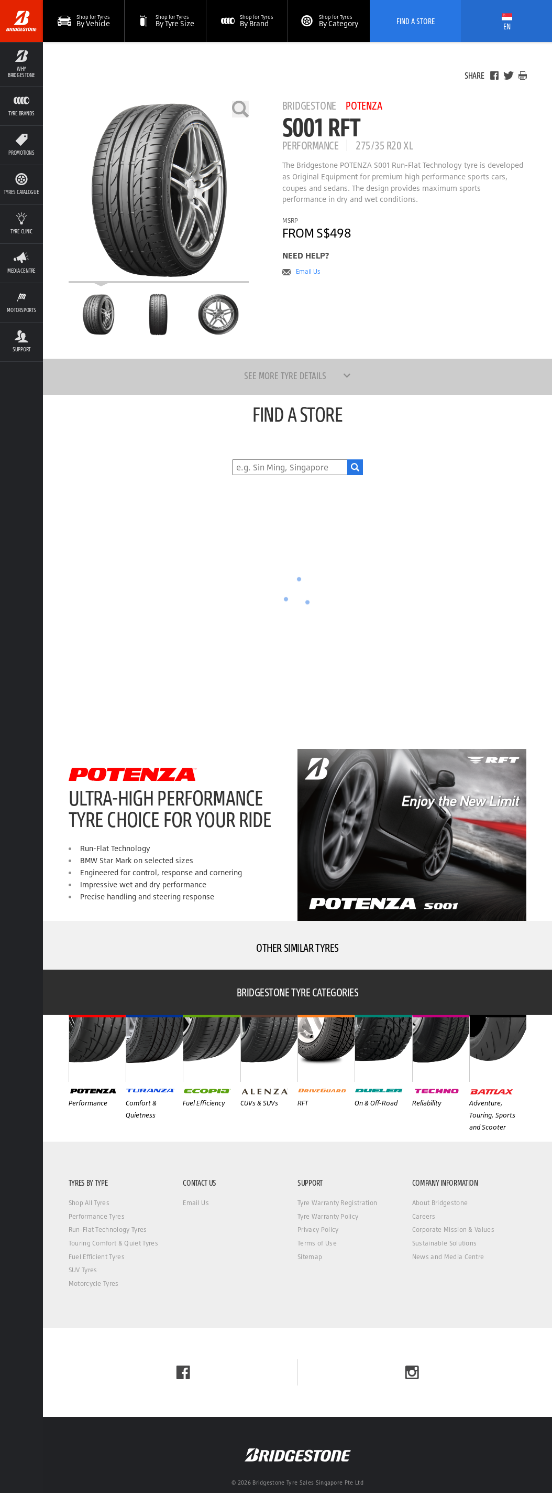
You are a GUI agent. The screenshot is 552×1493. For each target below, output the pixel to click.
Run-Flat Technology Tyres (108, 1229)
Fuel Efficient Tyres (97, 1257)
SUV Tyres (83, 1270)
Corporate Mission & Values (453, 1229)
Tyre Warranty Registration (337, 1203)
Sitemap (309, 1257)
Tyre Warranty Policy (327, 1216)
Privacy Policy (317, 1229)
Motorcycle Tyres (94, 1283)
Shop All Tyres (89, 1203)
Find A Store (415, 21)
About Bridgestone (440, 1203)
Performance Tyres (97, 1216)
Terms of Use (317, 1243)
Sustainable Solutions (444, 1243)
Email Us (308, 271)
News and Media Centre (448, 1257)
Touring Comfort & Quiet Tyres (113, 1243)
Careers (423, 1216)
